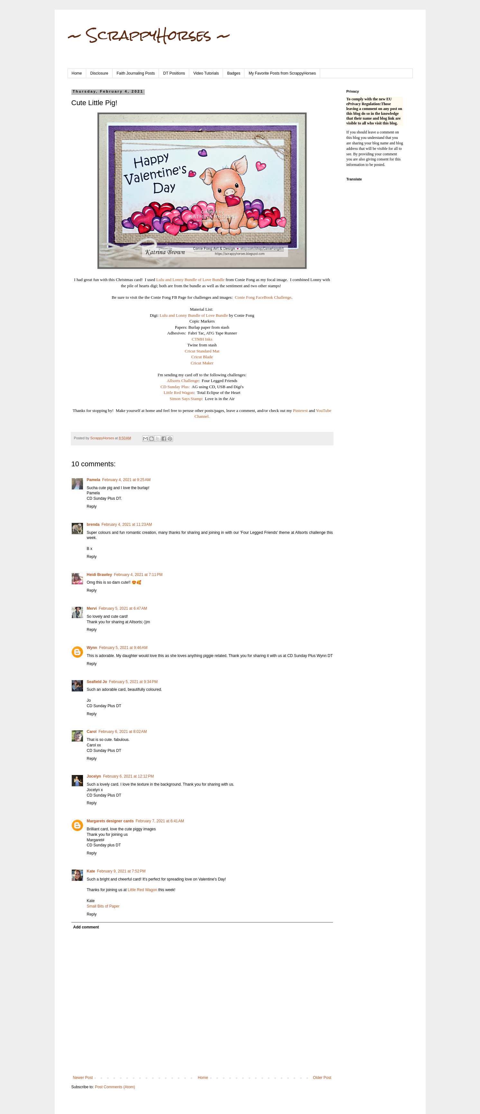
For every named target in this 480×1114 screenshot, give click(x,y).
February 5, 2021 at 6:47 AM (123, 608)
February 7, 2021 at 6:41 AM (160, 821)
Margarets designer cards (110, 821)
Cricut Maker (202, 363)
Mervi (92, 608)
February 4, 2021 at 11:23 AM (127, 524)
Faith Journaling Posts (136, 73)
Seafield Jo (97, 682)
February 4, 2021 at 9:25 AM (126, 480)
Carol (92, 731)
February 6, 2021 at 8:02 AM (122, 731)
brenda (93, 524)
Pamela (93, 480)
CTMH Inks (202, 339)
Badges (233, 73)
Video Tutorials (206, 73)
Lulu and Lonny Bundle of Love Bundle (190, 279)
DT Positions (174, 73)
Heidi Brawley (99, 574)
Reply (92, 506)
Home (77, 73)
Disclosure (99, 73)
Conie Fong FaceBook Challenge (263, 297)
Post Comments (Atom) (115, 1087)
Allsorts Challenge (182, 380)
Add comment (86, 927)
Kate (91, 871)
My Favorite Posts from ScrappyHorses (282, 73)
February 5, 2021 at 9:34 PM (133, 682)
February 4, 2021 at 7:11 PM (138, 574)
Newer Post (83, 1077)
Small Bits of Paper (103, 906)
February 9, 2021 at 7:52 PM (121, 871)
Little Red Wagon (179, 392)
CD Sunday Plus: (175, 386)
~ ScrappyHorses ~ (149, 35)
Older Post (322, 1077)
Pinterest (301, 410)
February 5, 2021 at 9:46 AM (123, 647)
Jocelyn (94, 776)
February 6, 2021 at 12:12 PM (128, 776)
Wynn (92, 647)
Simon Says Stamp (186, 398)
